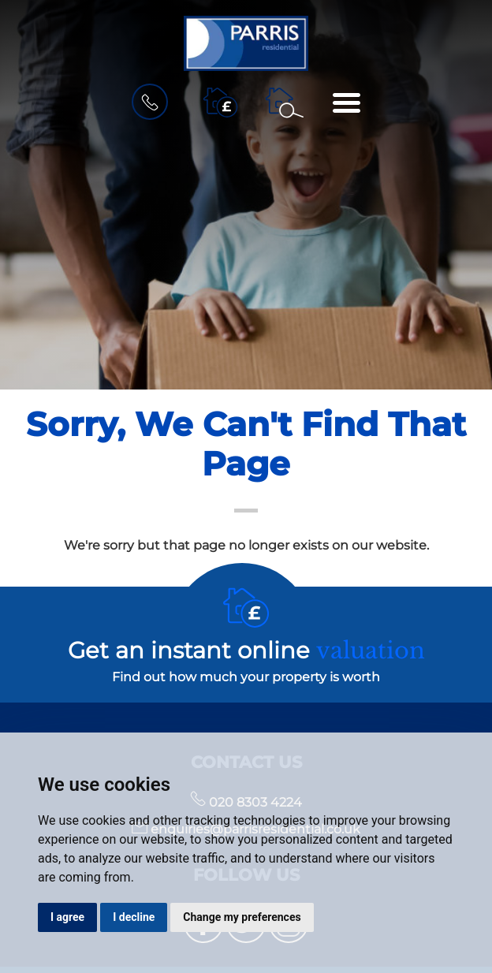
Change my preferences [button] (241, 917)
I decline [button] (134, 917)
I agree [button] (67, 917)
